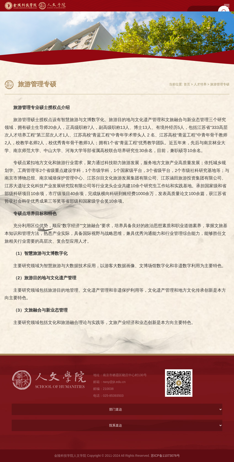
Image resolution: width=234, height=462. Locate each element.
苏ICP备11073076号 (165, 455)
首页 (187, 84)
